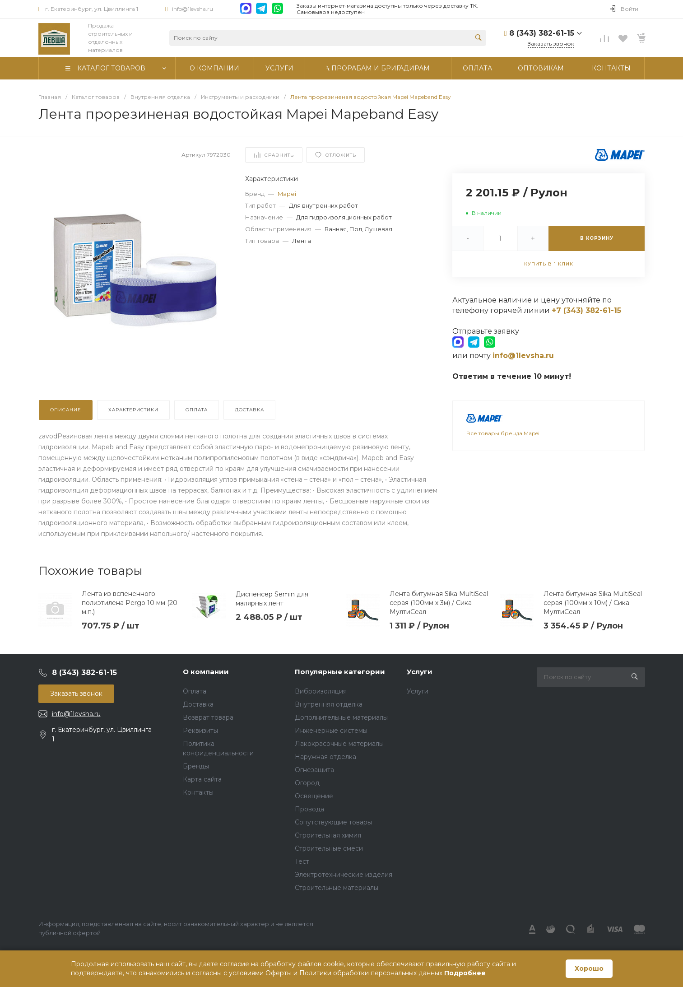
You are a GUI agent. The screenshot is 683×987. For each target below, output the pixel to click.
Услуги (419, 671)
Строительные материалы (336, 888)
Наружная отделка (325, 757)
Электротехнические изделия (343, 875)
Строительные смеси (329, 848)
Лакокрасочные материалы (339, 744)
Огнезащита (314, 770)
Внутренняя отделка (328, 704)
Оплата (194, 691)
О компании (206, 671)
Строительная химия (328, 835)
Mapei (287, 193)
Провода (309, 809)
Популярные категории (340, 671)
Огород (307, 783)
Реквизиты (200, 730)
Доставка (198, 704)
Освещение (314, 796)
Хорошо (589, 968)
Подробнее (465, 973)
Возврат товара (208, 717)
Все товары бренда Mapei (502, 433)
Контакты (198, 792)
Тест (302, 861)
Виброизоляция (321, 691)
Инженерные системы (331, 730)
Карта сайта (202, 779)
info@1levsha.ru (192, 8)
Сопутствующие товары (333, 822)
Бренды (196, 766)
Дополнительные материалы (341, 717)
